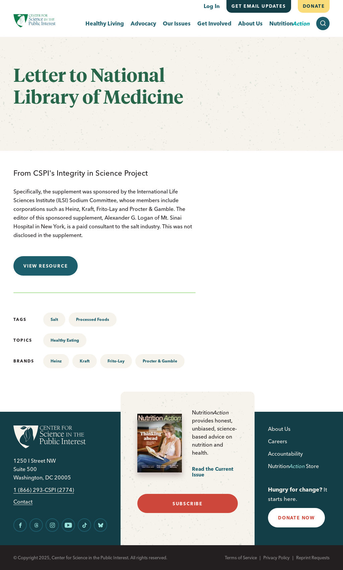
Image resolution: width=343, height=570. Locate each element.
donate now (296, 517)
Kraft (84, 360)
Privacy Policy (276, 557)
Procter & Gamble (160, 360)
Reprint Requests (313, 557)
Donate (313, 6)
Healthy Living (104, 23)
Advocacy (143, 23)
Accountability (285, 453)
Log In (212, 6)
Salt (54, 319)
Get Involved (214, 23)
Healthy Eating (65, 340)
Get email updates (258, 6)
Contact (22, 502)
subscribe (188, 503)
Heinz (56, 360)
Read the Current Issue (212, 472)
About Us (250, 23)
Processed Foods (92, 319)
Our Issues (177, 23)
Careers (277, 441)
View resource (45, 266)
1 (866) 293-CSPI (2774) (43, 490)
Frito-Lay (116, 360)
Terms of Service (241, 557)
